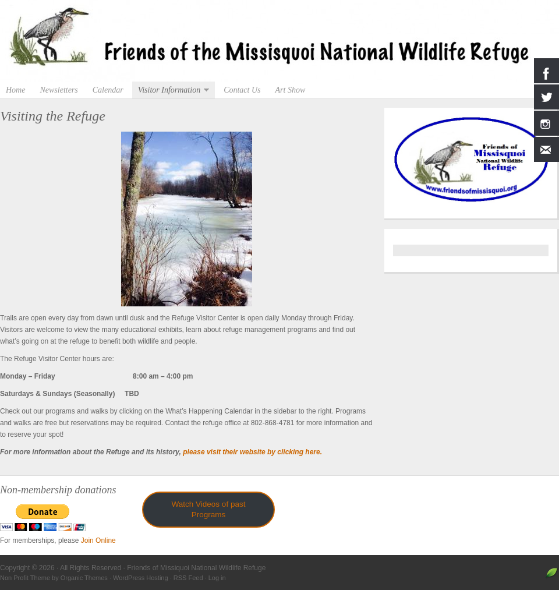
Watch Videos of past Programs (209, 509)
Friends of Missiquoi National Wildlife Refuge (279, 41)
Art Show (290, 90)
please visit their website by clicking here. (252, 452)
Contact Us (242, 90)
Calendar (108, 90)
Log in (217, 577)
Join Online (98, 540)
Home (15, 90)
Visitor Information (170, 90)
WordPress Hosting (140, 577)
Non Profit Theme (25, 577)
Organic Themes (84, 577)
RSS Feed (188, 577)
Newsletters (58, 90)
